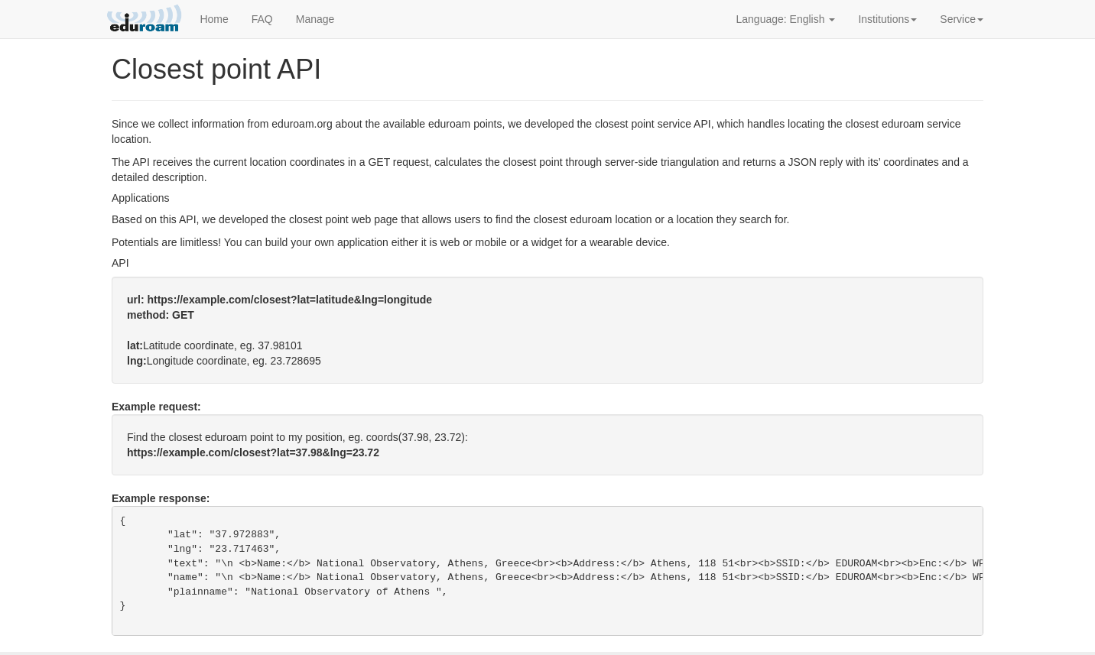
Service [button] (961, 19)
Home (214, 19)
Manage (315, 19)
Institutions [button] (887, 19)
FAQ (262, 19)
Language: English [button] (786, 19)
